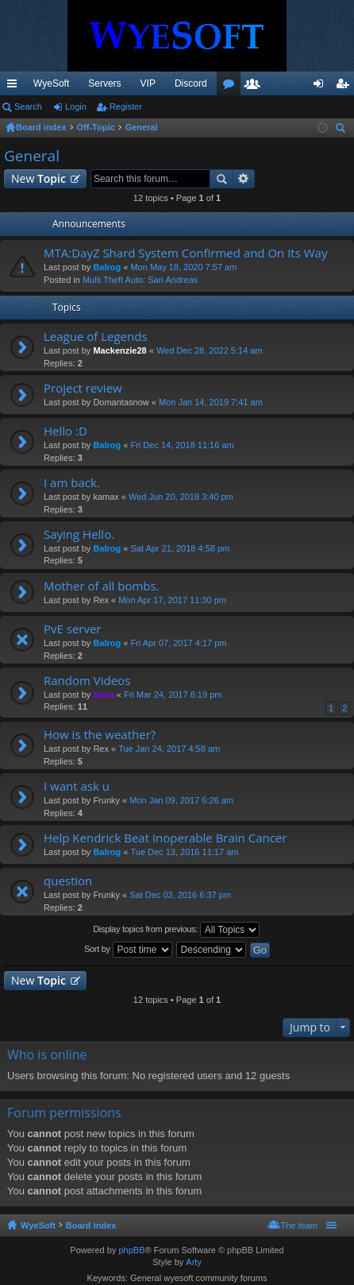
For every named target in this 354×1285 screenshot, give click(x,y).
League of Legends (96, 336)
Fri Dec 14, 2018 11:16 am (181, 445)
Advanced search (244, 178)
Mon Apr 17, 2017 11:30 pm (172, 600)
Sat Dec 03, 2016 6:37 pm (180, 895)
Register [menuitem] (345, 86)
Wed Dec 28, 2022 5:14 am (209, 350)
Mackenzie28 (119, 350)
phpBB (131, 1250)
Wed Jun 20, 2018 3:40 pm (181, 496)
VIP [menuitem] (148, 83)
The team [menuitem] (299, 1225)
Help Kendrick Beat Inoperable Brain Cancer (165, 838)
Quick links (15, 86)
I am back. (72, 482)
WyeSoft (51, 83)
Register (126, 106)
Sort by (128, 950)
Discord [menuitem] (191, 83)
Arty (194, 1262)
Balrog (107, 267)
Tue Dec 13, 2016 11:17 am (184, 852)
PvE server (73, 629)
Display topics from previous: (176, 930)
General (32, 155)
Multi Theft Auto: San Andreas (140, 279)
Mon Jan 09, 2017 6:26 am (181, 800)
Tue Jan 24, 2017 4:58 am (169, 748)
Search (28, 106)
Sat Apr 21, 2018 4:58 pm (179, 548)
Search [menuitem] (342, 130)
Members (255, 86)
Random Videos (87, 680)
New (38, 178)
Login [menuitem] (322, 86)
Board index (91, 1225)
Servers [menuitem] (104, 83)
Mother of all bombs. (102, 586)
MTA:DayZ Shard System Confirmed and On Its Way (185, 253)
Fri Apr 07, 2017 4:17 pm (178, 643)
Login (76, 106)
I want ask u (77, 786)
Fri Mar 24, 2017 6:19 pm (173, 694)
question (68, 880)
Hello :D (65, 431)
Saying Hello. (79, 534)
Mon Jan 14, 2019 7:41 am (211, 402)
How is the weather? (100, 734)
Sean (103, 694)
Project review (83, 388)
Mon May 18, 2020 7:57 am (183, 267)
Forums (231, 86)
